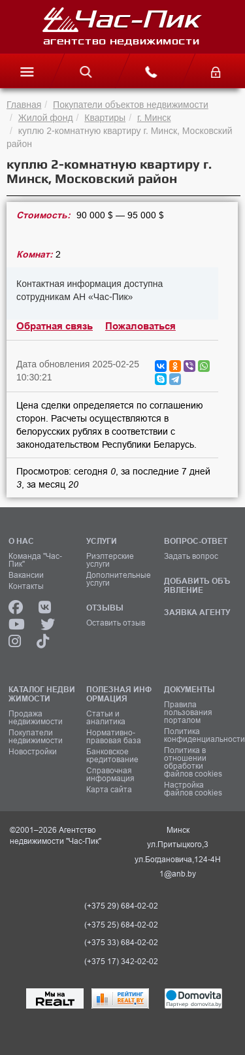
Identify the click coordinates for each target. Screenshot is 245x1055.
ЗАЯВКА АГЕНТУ (197, 612)
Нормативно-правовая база (113, 737)
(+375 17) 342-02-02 (121, 961)
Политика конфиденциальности (198, 735)
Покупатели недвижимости (35, 737)
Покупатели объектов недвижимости (130, 104)
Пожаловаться (140, 326)
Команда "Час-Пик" (35, 560)
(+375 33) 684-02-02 (121, 942)
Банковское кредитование (112, 755)
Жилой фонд (45, 117)
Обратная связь (54, 326)
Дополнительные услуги (118, 579)
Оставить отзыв (115, 623)
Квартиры (104, 117)
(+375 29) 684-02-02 (121, 906)
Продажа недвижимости (35, 718)
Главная (24, 104)
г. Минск (154, 117)
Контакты (26, 586)
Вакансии (26, 575)
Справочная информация (110, 774)
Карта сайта (109, 790)
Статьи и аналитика (105, 718)
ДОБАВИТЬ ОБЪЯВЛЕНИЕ (197, 585)
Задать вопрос (191, 556)
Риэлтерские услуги (110, 560)
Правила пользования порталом (188, 712)
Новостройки (32, 752)
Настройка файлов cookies (193, 789)
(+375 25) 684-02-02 (121, 925)
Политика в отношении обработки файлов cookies (193, 762)
